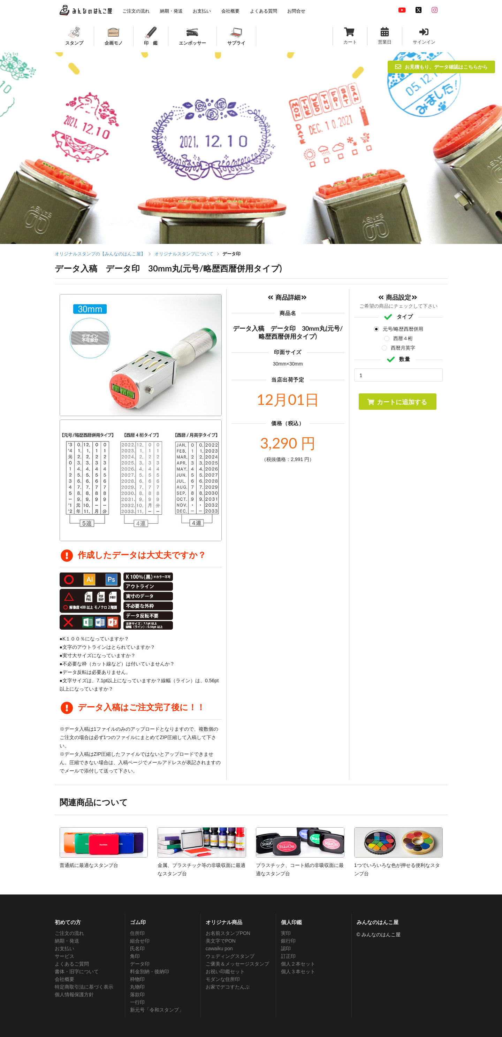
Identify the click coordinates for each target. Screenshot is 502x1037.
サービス (64, 956)
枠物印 (137, 979)
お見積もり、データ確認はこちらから (441, 67)
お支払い (64, 948)
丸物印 (137, 987)
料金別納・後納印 (149, 971)
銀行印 (288, 941)
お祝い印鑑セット (225, 971)
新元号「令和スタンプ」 (157, 1010)
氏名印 (137, 948)
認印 (286, 948)
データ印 (140, 964)
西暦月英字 (403, 348)
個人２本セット (298, 964)
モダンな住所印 (223, 979)
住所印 (137, 933)
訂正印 (288, 956)
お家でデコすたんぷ (228, 987)
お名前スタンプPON (228, 933)
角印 (135, 956)
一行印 (137, 1002)
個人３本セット (298, 971)
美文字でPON (221, 941)
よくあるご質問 (72, 964)
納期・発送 (67, 941)
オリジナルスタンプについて (183, 253)
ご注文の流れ (69, 933)
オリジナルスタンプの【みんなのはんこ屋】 (100, 253)
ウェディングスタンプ (230, 956)
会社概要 (64, 979)
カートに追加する (397, 402)
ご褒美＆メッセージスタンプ (237, 964)
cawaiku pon (219, 948)
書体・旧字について (77, 971)
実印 (286, 933)
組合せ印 (140, 941)
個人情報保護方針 (74, 994)
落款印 (137, 994)
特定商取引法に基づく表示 (84, 987)
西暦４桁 (403, 338)
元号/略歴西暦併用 (403, 329)
